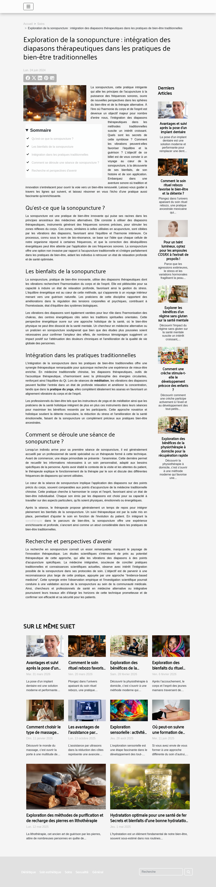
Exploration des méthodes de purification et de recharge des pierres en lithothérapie (64, 817)
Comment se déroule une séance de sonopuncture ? (65, 162)
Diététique (28, 872)
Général (97, 872)
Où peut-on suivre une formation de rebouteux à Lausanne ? (168, 735)
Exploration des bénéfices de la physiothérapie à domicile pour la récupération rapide (173, 446)
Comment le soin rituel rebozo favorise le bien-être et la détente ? (173, 187)
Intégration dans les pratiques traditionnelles (60, 154)
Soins (41, 23)
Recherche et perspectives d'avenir (54, 170)
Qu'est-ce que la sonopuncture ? (52, 138)
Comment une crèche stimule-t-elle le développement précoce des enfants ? (173, 379)
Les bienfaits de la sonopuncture (52, 146)
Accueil (28, 23)
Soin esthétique (50, 872)
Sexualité (82, 872)
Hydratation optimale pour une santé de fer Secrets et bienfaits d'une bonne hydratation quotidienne (149, 820)
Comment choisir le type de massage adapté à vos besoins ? (44, 735)
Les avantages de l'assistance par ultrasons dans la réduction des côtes (85, 735)
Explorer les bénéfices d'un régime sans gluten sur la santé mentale (173, 313)
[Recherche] (161, 871)
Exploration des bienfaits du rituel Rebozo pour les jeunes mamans (167, 670)
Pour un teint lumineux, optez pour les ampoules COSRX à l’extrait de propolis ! (173, 250)
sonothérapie (34, 520)
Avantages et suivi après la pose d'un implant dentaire (173, 127)
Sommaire (40, 130)
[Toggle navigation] (28, 6)
